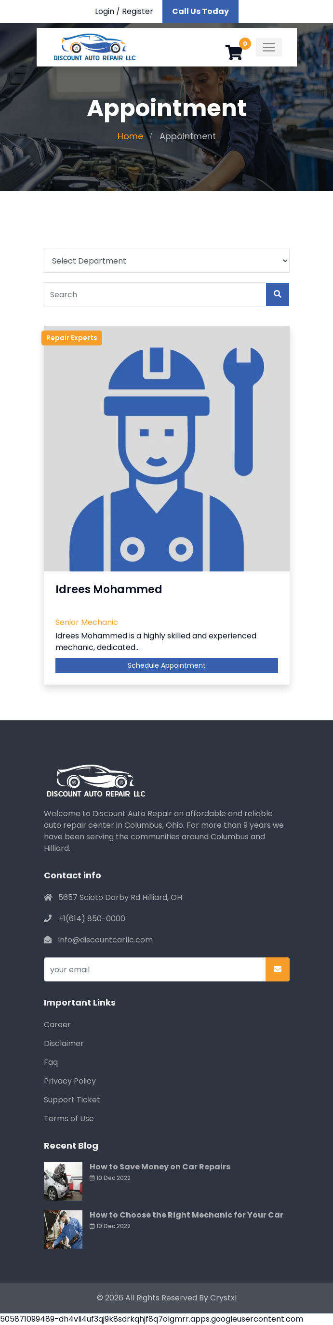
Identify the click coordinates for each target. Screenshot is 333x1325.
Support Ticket (72, 1099)
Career (57, 1024)
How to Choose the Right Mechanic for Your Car (186, 1214)
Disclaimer (64, 1043)
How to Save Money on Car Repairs (160, 1166)
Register (137, 11)
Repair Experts (71, 338)
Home (130, 136)
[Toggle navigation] (268, 47)
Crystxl (223, 1297)
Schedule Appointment (167, 665)
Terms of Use (69, 1118)
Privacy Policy (70, 1080)
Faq (51, 1062)
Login (104, 11)
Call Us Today (200, 11)
